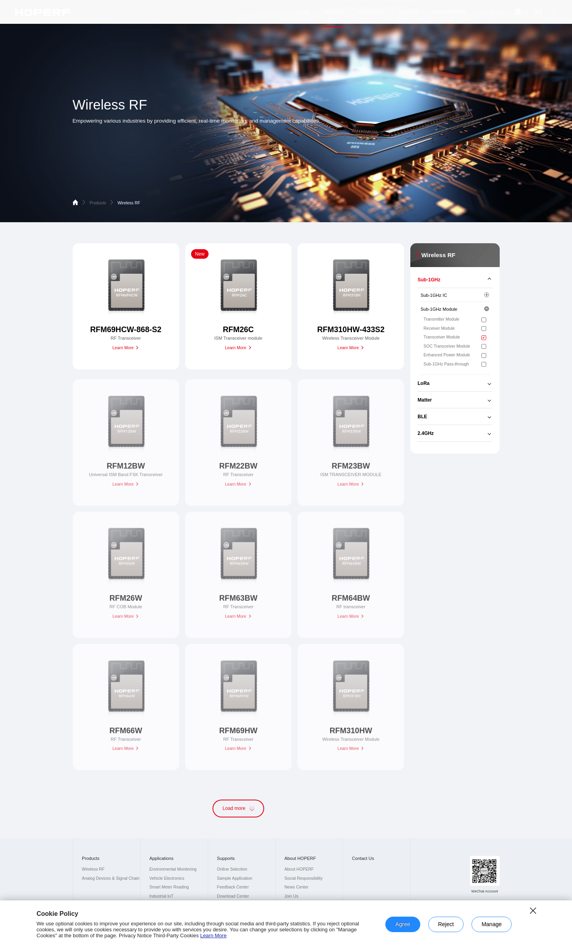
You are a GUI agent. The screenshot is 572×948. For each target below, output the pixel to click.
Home (303, 14)
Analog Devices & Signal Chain (110, 878)
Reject (446, 924)
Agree (402, 924)
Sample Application (234, 878)
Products (334, 14)
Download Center (233, 896)
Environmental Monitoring (173, 869)
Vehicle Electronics (166, 878)
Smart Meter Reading (169, 887)
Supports (408, 14)
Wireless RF (129, 203)
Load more (238, 808)
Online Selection (232, 869)
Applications (371, 14)
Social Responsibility (303, 878)
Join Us (291, 896)
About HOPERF (449, 14)
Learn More (213, 935)
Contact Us (492, 14)
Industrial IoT (161, 896)
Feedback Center (233, 887)
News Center (296, 887)
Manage (491, 924)
